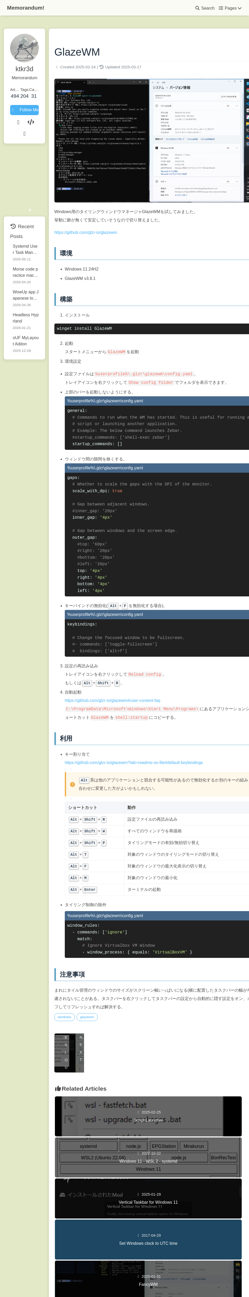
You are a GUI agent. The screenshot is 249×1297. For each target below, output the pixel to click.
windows (87, 1011)
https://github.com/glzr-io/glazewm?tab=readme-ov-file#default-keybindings (156, 757)
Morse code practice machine (34, 250)
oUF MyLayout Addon (33, 313)
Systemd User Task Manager (34, 227)
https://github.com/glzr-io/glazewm (108, 210)
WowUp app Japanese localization (34, 273)
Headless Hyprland (30, 294)
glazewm (110, 1011)
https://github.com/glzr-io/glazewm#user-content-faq (135, 686)
